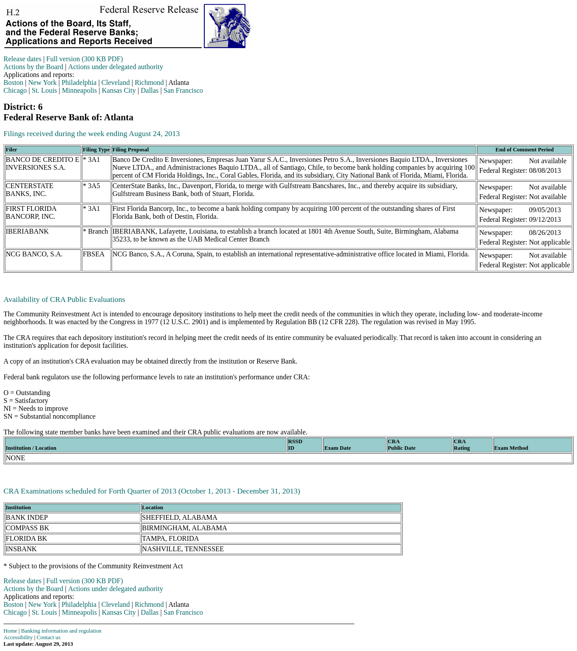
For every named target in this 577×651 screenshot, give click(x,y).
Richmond (149, 82)
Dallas (150, 90)
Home (10, 631)
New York (42, 82)
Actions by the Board (33, 66)
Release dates (22, 59)
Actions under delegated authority (115, 66)
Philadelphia (79, 82)
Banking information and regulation (61, 631)
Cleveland (115, 82)
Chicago (15, 90)
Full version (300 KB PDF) (84, 59)
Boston (13, 82)
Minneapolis (79, 90)
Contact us (48, 637)
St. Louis (44, 90)
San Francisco (183, 90)
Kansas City (119, 90)
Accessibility (18, 637)
